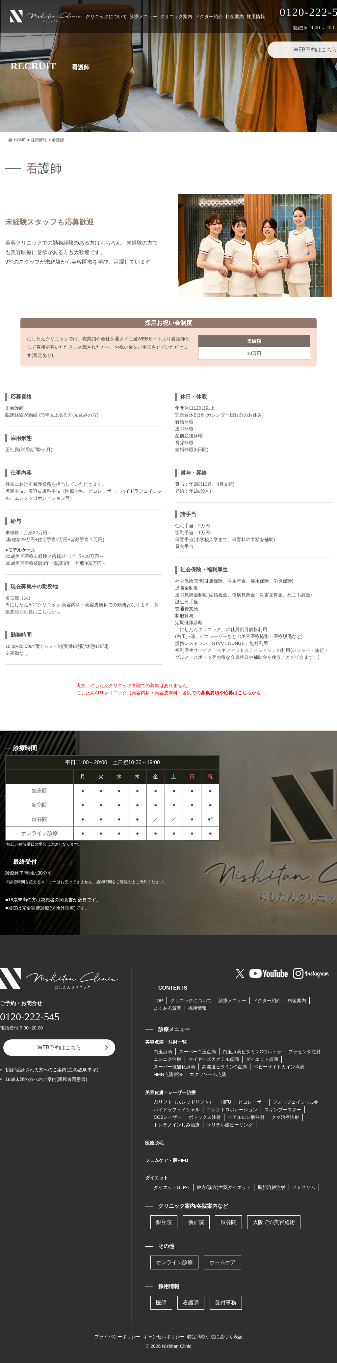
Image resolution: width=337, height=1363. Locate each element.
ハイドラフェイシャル (177, 1109)
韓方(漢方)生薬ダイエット (223, 1187)
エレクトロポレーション (232, 1109)
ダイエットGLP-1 (172, 1187)
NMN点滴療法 (168, 1074)
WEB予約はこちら (59, 1047)
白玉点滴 (163, 1051)
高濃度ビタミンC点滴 (224, 1066)
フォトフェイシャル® (295, 1102)
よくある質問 (167, 1008)
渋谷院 (228, 1222)
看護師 (191, 1302)
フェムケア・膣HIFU (166, 1160)
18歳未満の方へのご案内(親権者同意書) (46, 1079)
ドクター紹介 (209, 16)
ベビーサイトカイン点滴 (279, 1066)
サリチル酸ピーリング (230, 1124)
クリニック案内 (176, 16)
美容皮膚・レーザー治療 (170, 1092)
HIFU (225, 1102)
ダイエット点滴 (262, 1059)
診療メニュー (143, 16)
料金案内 (234, 16)
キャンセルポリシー (164, 1336)
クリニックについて (106, 16)
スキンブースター (282, 1109)
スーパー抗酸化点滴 (174, 1066)
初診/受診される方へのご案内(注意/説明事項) (51, 1069)
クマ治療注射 (285, 1117)
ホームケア (222, 1262)
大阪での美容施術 (274, 1222)
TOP (158, 1000)
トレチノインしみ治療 (177, 1124)
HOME (17, 140)
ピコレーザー (252, 1102)
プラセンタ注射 (304, 1051)
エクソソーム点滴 (208, 1074)
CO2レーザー (168, 1117)
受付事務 (225, 1302)
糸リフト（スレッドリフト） (184, 1102)
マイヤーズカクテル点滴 (213, 1059)
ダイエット (156, 1177)
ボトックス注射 (205, 1117)
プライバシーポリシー (117, 1336)
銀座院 (164, 1222)
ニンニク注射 (167, 1059)
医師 (161, 1302)
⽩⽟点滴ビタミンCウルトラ (252, 1051)
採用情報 (255, 16)
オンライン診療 (174, 1262)
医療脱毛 (154, 1143)
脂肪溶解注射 (271, 1187)
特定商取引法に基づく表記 (215, 1336)
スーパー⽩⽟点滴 (197, 1051)
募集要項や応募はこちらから (231, 692)
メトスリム (303, 1187)
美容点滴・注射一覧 (166, 1042)
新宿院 (196, 1222)
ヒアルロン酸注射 (246, 1117)
